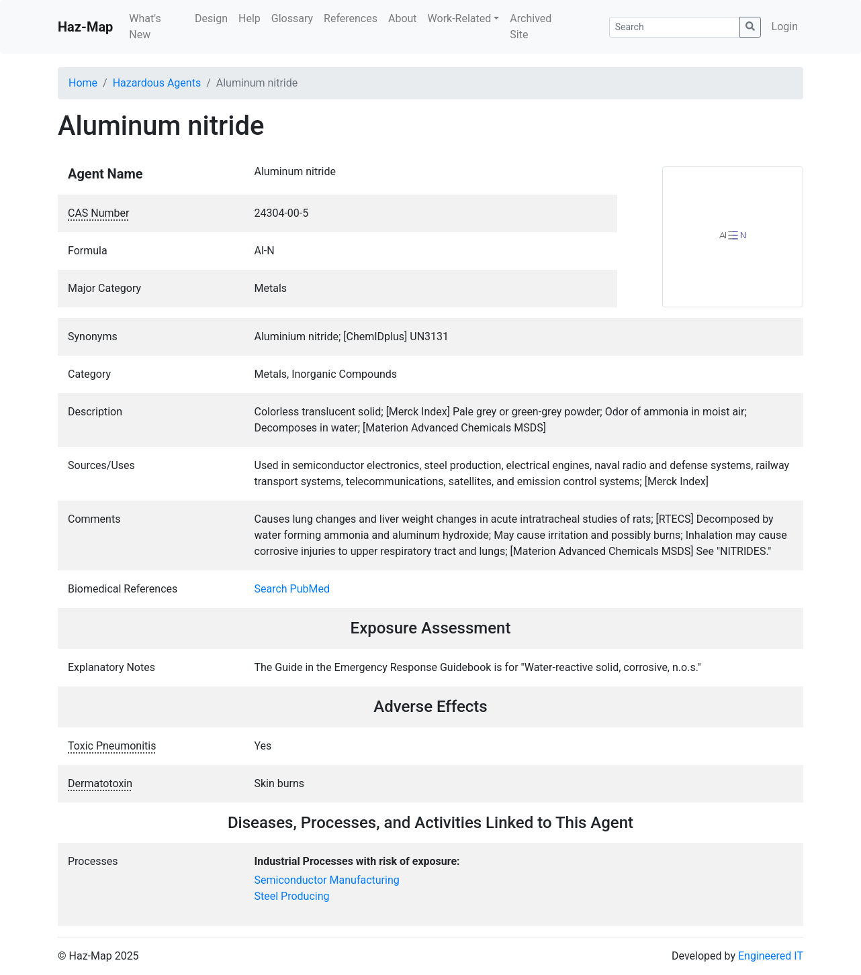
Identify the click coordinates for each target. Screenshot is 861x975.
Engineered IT (770, 956)
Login (785, 26)
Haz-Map (85, 27)
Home (83, 82)
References (350, 18)
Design (211, 18)
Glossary (292, 18)
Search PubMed (292, 588)
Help (249, 18)
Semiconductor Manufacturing (327, 880)
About (402, 18)
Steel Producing (292, 896)
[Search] (674, 27)
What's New (145, 26)
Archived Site (530, 26)
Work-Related (460, 18)
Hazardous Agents (157, 82)
